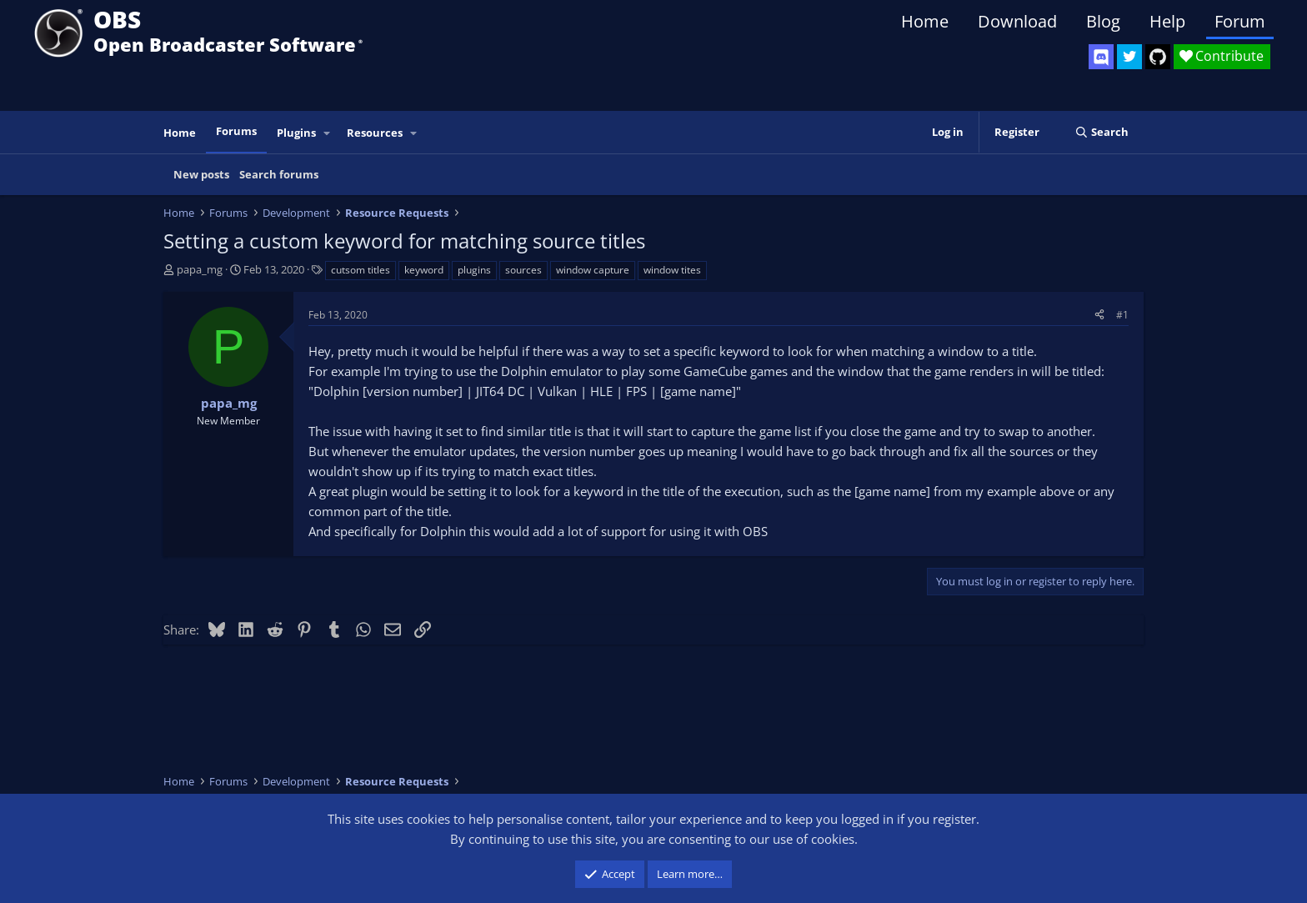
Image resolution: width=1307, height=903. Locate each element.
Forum (1239, 21)
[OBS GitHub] (1157, 56)
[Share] (1099, 314)
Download (1017, 21)
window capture (592, 270)
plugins (474, 270)
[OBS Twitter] (1129, 56)
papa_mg (200, 269)
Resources (375, 132)
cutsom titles (360, 270)
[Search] (1101, 132)
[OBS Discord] (1101, 56)
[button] (328, 133)
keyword (423, 270)
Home (925, 21)
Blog (1103, 21)
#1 (1122, 315)
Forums (236, 130)
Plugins (296, 132)
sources (523, 270)
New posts (201, 174)
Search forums (278, 174)
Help (1167, 21)
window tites (672, 270)
